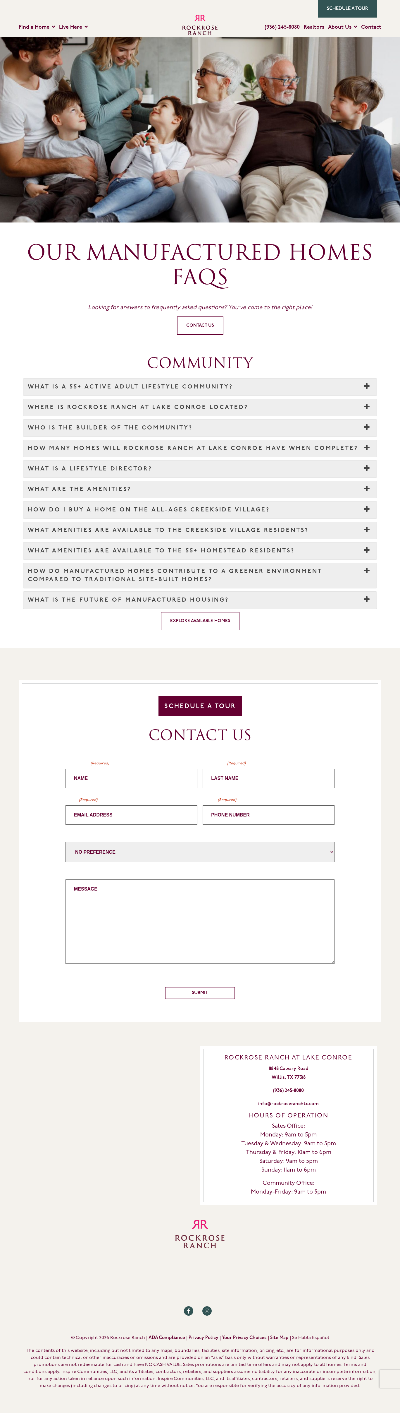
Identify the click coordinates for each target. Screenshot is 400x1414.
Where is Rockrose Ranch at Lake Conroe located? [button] (200, 408)
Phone (219, 800)
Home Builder (80, 836)
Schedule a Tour (347, 8)
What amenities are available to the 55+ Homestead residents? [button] (200, 551)
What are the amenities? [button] (200, 490)
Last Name (224, 764)
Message (75, 874)
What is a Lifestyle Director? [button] (200, 469)
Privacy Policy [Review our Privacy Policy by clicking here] (203, 1339)
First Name (87, 764)
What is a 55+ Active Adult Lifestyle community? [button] (200, 387)
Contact (371, 27)
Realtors (314, 27)
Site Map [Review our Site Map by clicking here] (279, 1339)
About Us (339, 27)
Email (81, 800)
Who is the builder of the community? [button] (200, 428)
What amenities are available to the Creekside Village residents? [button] (200, 531)
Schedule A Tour (200, 707)
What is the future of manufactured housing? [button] (200, 600)
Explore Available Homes (200, 621)
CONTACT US (200, 325)
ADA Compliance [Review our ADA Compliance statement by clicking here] (167, 1339)
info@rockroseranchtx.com (288, 1105)
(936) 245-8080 (282, 27)
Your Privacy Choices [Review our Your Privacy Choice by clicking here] (244, 1339)
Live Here (70, 27)
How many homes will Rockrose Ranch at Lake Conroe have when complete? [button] (200, 449)
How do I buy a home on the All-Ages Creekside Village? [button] (200, 510)
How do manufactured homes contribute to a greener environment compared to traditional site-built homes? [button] (200, 575)
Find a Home (34, 27)
